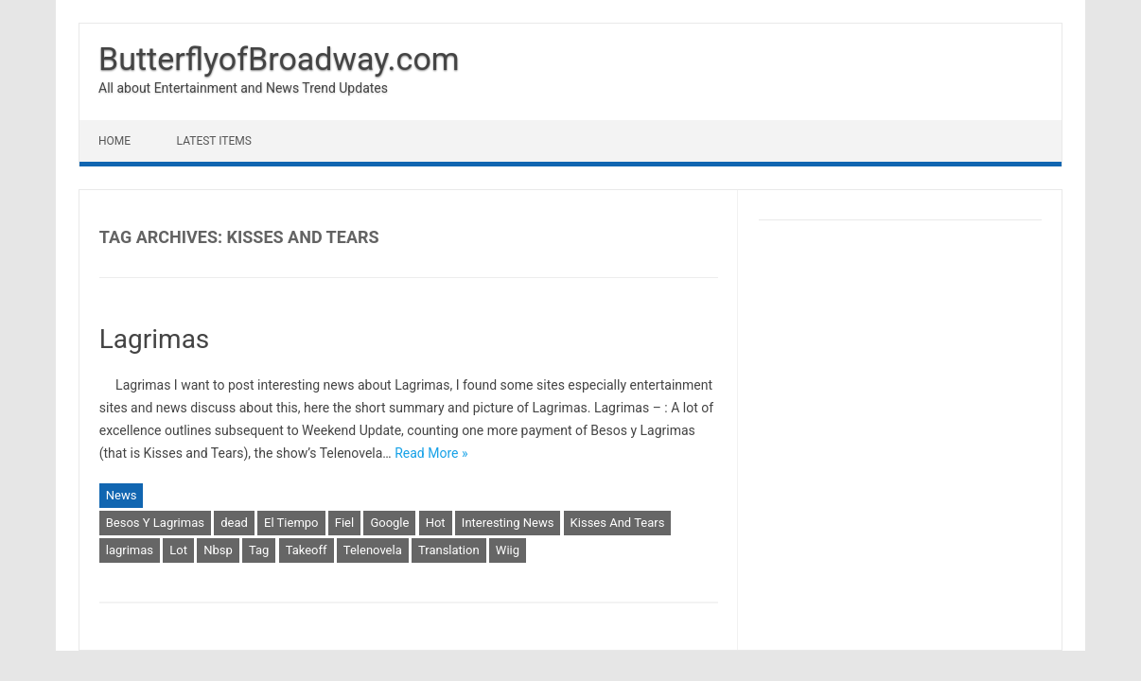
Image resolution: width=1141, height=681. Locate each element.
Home (114, 141)
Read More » (431, 453)
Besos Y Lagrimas (155, 522)
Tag (259, 550)
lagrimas (129, 550)
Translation (449, 550)
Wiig (507, 550)
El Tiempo (291, 522)
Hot (436, 522)
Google (389, 522)
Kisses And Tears (617, 522)
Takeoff (306, 550)
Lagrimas (154, 339)
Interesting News (508, 522)
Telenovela (372, 550)
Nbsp (218, 550)
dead (234, 522)
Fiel (344, 522)
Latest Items (214, 141)
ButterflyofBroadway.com (279, 59)
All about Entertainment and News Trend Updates (243, 88)
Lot (178, 550)
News (121, 495)
